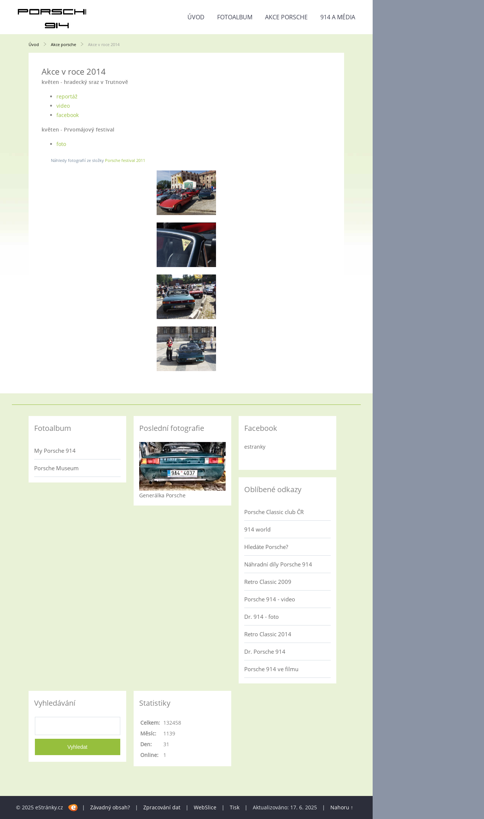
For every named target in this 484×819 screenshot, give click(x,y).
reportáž (67, 96)
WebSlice (205, 807)
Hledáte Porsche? (266, 546)
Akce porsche (286, 17)
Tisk (234, 807)
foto (61, 143)
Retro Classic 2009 (267, 581)
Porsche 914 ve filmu (271, 669)
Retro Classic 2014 (267, 634)
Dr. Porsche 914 (264, 651)
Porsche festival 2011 (125, 160)
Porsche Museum (56, 468)
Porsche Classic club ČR (274, 512)
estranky (254, 446)
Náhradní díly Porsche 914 (278, 564)
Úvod (196, 17)
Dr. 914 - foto (261, 616)
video (63, 105)
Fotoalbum (234, 17)
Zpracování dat (161, 807)
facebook (67, 114)
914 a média (337, 17)
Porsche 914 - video (269, 599)
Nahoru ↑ (341, 807)
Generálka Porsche (162, 495)
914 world (257, 529)
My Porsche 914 (55, 450)
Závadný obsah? (110, 807)
